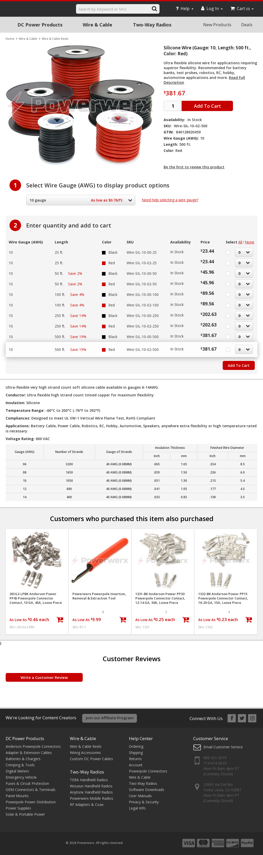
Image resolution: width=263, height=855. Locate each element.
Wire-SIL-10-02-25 (142, 262)
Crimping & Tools (20, 764)
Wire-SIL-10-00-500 (143, 336)
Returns (135, 758)
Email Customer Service (223, 746)
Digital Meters (17, 771)
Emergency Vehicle (21, 777)
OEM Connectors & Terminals (30, 789)
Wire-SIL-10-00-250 (143, 315)
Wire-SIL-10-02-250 (143, 326)
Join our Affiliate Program (110, 717)
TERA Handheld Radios (89, 779)
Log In (212, 8)
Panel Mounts (17, 795)
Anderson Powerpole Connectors (33, 746)
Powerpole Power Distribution (31, 801)
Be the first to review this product (194, 167)
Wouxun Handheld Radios (91, 786)
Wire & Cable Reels (85, 746)
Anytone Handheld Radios (91, 792)
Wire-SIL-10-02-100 (143, 305)
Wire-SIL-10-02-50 (142, 283)
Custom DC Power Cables (91, 758)
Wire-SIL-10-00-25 (142, 252)
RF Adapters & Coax (87, 804)
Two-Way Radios (152, 25)
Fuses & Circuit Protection (27, 783)
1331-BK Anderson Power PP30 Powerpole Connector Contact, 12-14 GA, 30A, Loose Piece (160, 598)
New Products (217, 25)
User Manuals (140, 795)
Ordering (136, 746)
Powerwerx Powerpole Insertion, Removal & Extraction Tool (99, 596)
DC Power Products (39, 25)
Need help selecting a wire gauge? (170, 199)
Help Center (141, 738)
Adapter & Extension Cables (29, 752)
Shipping (136, 752)
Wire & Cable (97, 25)
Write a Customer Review (44, 677)
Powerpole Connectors (148, 771)
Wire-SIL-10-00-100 (143, 294)
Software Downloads (146, 789)
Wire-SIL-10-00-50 (142, 273)
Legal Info (137, 808)
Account (136, 764)
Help (184, 8)
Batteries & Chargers (23, 758)
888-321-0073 (215, 757)
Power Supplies (18, 808)
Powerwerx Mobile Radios (91, 798)
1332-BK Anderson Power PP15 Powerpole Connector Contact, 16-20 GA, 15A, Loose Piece (223, 598)
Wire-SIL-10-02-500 (143, 349)
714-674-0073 (215, 763)
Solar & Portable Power (25, 814)
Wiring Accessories (85, 752)
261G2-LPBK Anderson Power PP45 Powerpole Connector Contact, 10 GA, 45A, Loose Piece (36, 598)
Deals (246, 25)
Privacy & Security (144, 801)
